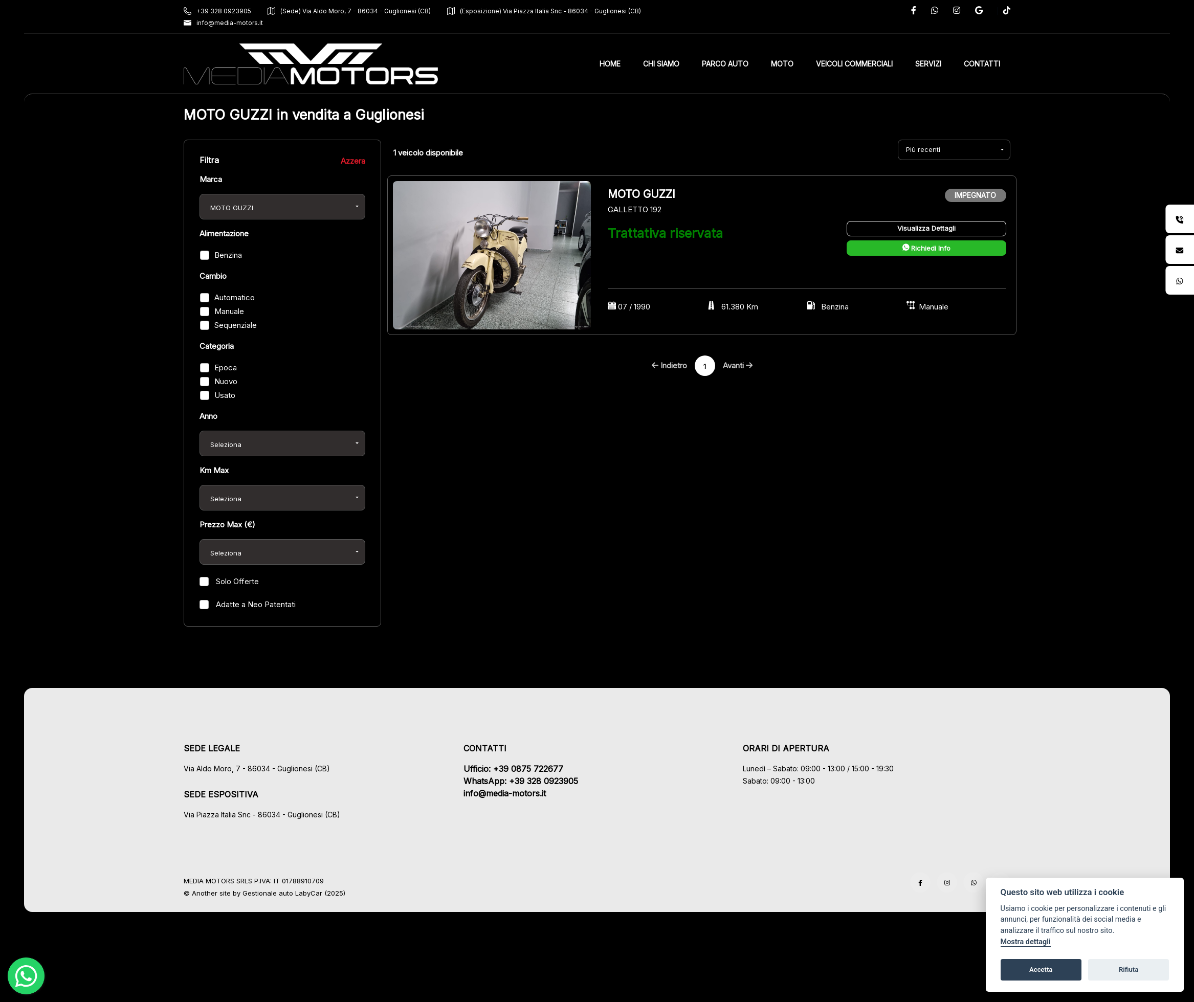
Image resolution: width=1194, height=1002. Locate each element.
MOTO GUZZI (643, 194)
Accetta (1040, 969)
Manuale (229, 311)
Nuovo (225, 381)
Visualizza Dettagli (926, 228)
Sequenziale (235, 325)
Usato (224, 395)
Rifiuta (1128, 969)
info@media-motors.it (223, 23)
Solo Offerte (236, 581)
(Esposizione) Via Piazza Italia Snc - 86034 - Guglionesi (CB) (544, 11)
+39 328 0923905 (217, 11)
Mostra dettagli (1026, 942)
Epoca (225, 367)
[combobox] (282, 206)
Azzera (353, 161)
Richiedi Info (926, 248)
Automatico (234, 297)
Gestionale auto (267, 893)
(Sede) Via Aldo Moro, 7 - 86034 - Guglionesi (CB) (349, 11)
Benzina (228, 255)
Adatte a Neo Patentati (255, 604)
